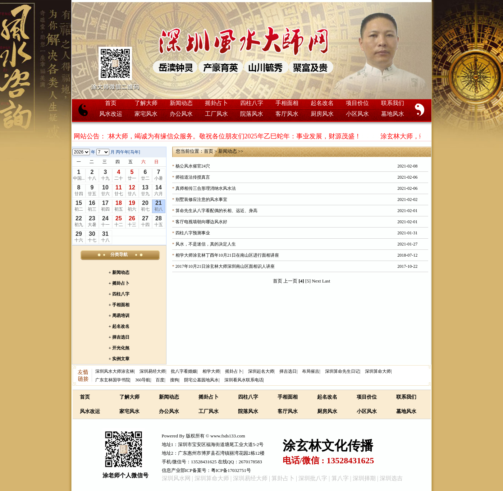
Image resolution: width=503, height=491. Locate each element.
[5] (308, 281)
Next (316, 281)
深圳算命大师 (378, 371)
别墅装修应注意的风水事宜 (201, 199)
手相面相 (286, 103)
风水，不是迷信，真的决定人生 (205, 244)
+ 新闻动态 (119, 272)
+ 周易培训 (119, 315)
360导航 (142, 379)
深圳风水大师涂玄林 (114, 371)
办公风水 (181, 114)
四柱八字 (251, 103)
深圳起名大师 (261, 371)
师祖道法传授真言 (192, 177)
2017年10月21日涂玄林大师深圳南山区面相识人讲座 (225, 266)
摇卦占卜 (216, 103)
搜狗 (174, 379)
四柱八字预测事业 (192, 232)
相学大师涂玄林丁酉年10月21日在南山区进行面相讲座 (227, 255)
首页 (110, 103)
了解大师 (145, 103)
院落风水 (251, 114)
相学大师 (211, 371)
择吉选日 (288, 371)
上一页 (290, 281)
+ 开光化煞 (119, 347)
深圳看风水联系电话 (243, 379)
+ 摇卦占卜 (119, 283)
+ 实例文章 (119, 358)
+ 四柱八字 (119, 294)
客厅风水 (286, 114)
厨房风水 (322, 114)
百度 (160, 379)
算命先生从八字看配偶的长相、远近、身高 (216, 210)
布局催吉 (310, 371)
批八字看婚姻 (184, 371)
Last (326, 281)
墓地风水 (392, 114)
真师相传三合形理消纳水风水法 (205, 188)
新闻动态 (181, 103)
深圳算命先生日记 (342, 371)
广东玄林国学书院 (112, 379)
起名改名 (322, 103)
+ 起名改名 (119, 326)
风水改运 (110, 114)
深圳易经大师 (152, 371)
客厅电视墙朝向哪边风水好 (201, 221)
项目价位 (357, 103)
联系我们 (392, 103)
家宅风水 (145, 114)
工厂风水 (216, 114)
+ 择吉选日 (119, 337)
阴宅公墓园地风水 (201, 379)
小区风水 (357, 114)
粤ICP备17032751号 (231, 470)
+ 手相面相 (119, 304)
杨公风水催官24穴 (192, 166)
